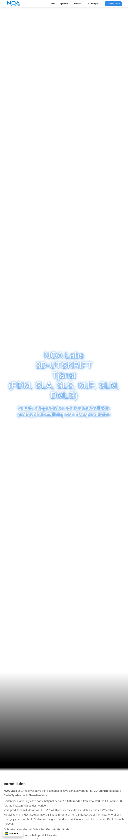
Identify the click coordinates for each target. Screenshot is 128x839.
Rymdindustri (65, 819)
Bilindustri (54, 814)
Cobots (78, 819)
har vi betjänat (45, 801)
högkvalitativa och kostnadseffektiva (46, 790)
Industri (26, 814)
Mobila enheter (91, 810)
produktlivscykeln (48, 835)
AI (52, 810)
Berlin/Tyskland (13, 795)
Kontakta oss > (113, 4)
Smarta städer (86, 814)
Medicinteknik (12, 814)
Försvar (8, 823)
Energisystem (12, 819)
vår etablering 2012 (24, 801)
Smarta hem (68, 814)
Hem (53, 4)
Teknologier (92, 4)
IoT (37, 810)
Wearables (108, 810)
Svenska (11, 833)
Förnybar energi (106, 814)
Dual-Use (113, 819)
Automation (39, 814)
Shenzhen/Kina (37, 795)
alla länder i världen (35, 805)
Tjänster (64, 4)
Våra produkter (13, 810)
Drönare (101, 819)
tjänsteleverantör (79, 790)
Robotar (89, 819)
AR (42, 810)
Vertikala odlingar (44, 819)
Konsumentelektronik (68, 810)
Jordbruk (27, 819)
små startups (96, 801)
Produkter (77, 4)
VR (48, 810)
